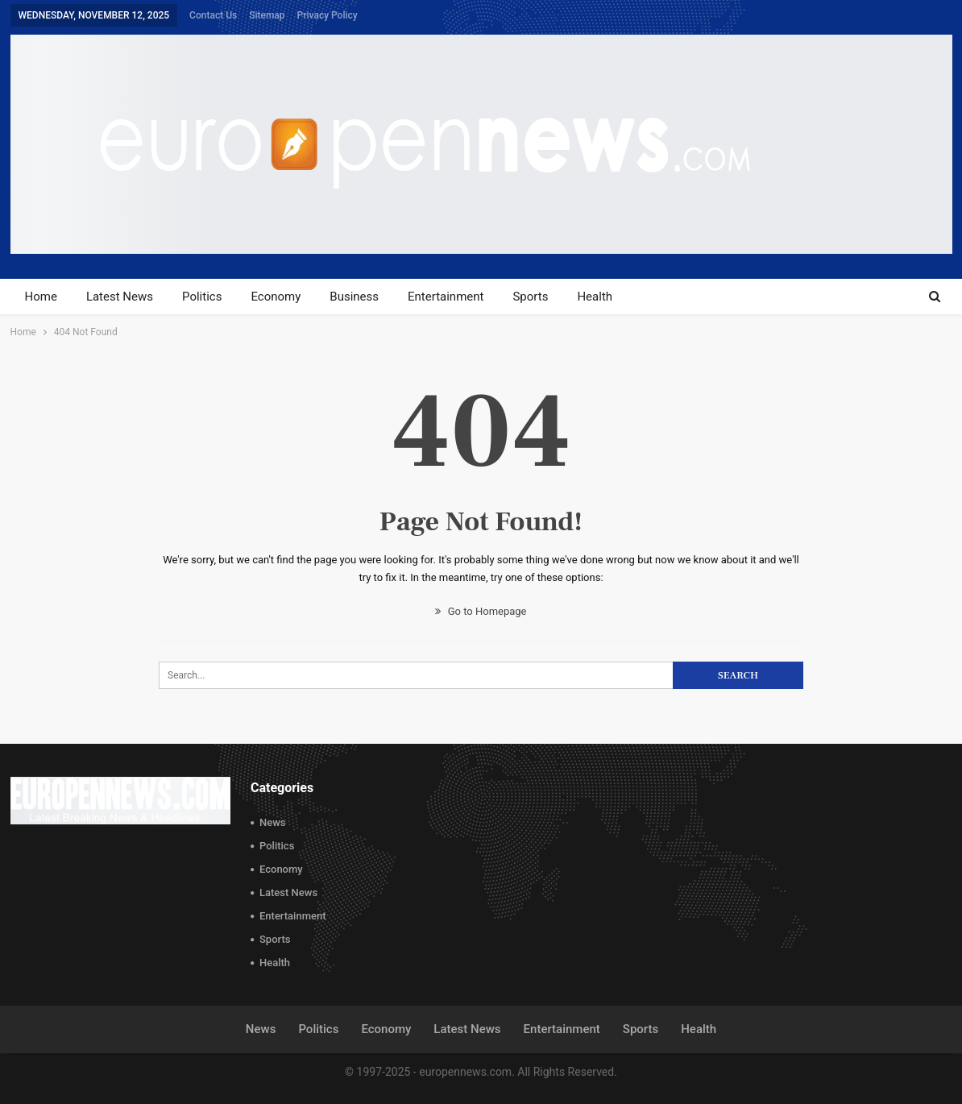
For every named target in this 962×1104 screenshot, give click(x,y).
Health (594, 296)
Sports (530, 296)
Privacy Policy (327, 15)
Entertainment (445, 296)
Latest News (119, 296)
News (272, 822)
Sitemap (266, 15)
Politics (202, 296)
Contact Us (213, 15)
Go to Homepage (480, 611)
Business (354, 296)
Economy (276, 296)
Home (41, 296)
